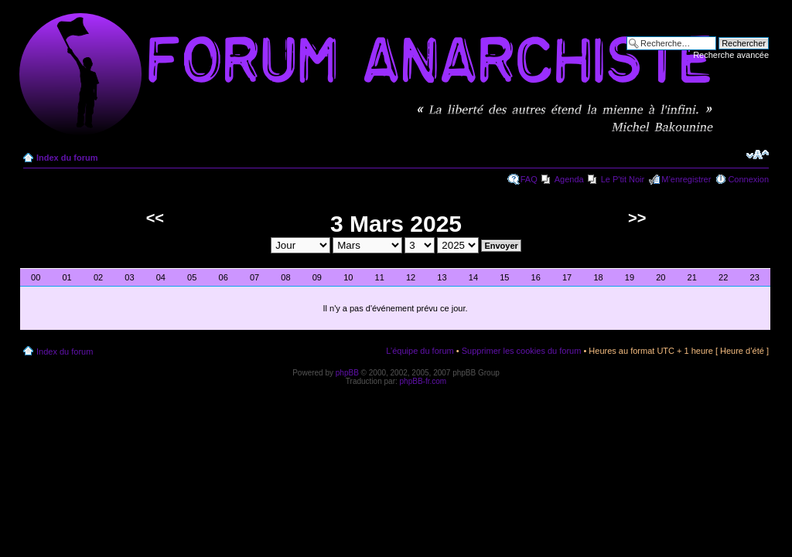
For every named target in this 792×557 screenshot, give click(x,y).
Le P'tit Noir (623, 179)
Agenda (569, 179)
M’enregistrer (686, 179)
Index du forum (66, 157)
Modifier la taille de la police (757, 154)
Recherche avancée (731, 54)
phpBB (347, 373)
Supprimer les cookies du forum (522, 350)
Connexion (748, 179)
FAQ (529, 179)
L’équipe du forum (419, 350)
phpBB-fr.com (423, 381)
